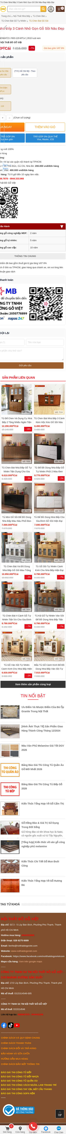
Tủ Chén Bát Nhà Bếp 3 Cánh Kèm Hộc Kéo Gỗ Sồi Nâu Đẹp (49, 422)
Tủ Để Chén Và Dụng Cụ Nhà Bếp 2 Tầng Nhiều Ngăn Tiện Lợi (16, 422)
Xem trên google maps (30, 961)
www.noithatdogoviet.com (24, 951)
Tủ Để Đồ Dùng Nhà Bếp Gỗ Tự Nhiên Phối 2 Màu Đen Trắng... (49, 471)
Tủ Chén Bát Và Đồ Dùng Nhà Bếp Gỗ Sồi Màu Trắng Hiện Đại (17, 570)
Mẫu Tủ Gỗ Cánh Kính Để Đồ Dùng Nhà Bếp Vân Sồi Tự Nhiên (49, 669)
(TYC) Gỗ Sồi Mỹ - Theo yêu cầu (25, 73)
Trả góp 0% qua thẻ (45, 138)
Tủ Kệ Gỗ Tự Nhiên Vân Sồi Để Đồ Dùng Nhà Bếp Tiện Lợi (49, 619)
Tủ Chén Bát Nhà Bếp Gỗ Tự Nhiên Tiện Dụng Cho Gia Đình (17, 471)
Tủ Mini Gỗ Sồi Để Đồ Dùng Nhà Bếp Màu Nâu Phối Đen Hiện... (16, 521)
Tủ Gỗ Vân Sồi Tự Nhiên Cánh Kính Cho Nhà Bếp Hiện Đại (16, 669)
